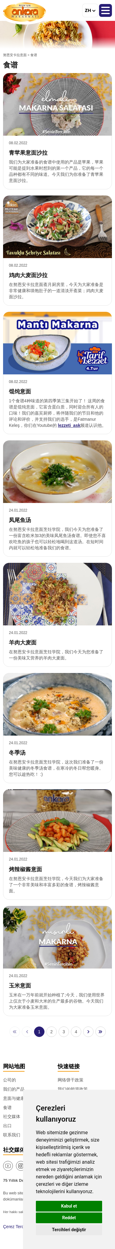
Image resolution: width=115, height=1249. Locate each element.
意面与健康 (14, 1098)
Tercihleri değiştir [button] (69, 1229)
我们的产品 (14, 1089)
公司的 (9, 1079)
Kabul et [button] (69, 1206)
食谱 (7, 1107)
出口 (7, 1125)
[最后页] (100, 1032)
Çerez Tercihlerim (19, 1226)
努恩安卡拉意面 (15, 55)
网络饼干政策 (70, 1079)
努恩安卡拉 (24, 12)
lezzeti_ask (69, 425)
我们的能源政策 (73, 1089)
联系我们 (11, 1134)
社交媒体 (11, 1116)
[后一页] (88, 1032)
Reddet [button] (69, 1217)
